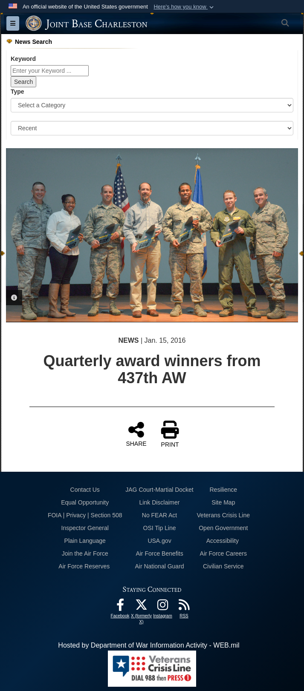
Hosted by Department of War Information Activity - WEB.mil (148, 645)
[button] (184, 7)
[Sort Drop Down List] (152, 128)
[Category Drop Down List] (152, 105)
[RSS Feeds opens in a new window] (184, 607)
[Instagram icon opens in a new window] (163, 607)
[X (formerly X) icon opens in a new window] (141, 607)
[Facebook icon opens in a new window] (120, 607)
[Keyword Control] (50, 70)
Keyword (23, 58)
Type (17, 91)
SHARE (136, 434)
